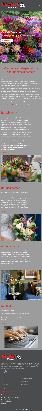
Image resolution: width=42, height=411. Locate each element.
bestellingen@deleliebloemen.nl (9, 395)
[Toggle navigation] (39, 5)
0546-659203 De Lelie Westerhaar (10, 397)
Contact (16, 40)
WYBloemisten (24, 409)
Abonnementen (24, 384)
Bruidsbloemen (4, 384)
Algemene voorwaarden (26, 378)
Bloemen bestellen (7, 40)
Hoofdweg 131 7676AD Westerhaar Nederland (6, 401)
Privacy (3, 378)
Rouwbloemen (24, 381)
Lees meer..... (5, 152)
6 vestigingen (4, 388)
